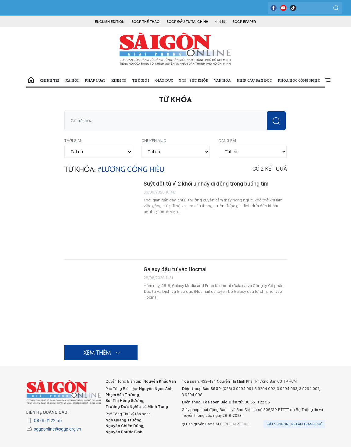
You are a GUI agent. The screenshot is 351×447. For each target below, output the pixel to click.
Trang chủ (30, 80)
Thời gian (73, 140)
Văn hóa (222, 80)
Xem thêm (327, 80)
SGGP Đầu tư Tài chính (187, 22)
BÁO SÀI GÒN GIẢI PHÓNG (175, 48)
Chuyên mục (153, 140)
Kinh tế (118, 80)
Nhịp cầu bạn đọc (254, 80)
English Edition (109, 22)
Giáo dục (164, 80)
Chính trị (49, 80)
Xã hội (72, 80)
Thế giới (140, 80)
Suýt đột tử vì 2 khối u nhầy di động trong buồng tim (206, 183)
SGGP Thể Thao (145, 22)
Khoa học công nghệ (299, 80)
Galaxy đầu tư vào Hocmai (175, 269)
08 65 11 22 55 (44, 420)
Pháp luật (95, 80)
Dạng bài (227, 140)
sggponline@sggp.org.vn (53, 429)
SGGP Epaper (244, 22)
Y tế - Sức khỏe (193, 80)
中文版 (220, 22)
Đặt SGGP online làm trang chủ (295, 424)
